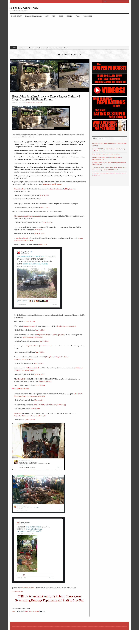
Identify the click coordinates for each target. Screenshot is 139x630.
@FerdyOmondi (50, 356)
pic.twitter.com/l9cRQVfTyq (56, 404)
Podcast (66, 47)
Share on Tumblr (34, 611)
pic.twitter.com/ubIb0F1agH (36, 416)
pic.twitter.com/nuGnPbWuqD (24, 370)
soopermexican (30, 102)
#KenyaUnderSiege (20, 216)
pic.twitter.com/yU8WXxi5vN (33, 337)
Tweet (13, 611)
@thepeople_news (58, 334)
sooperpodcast (22, 47)
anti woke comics (40, 47)
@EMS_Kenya (68, 189)
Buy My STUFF (16, 16)
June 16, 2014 (44, 195)
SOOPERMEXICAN (24, 7)
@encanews (38, 229)
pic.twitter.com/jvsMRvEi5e (36, 396)
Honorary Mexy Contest (33, 16)
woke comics (31, 47)
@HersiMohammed (45, 346)
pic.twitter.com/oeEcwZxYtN (66, 326)
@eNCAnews (78, 368)
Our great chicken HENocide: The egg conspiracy (105, 154)
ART (53, 16)
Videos (78, 16)
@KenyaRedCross (55, 189)
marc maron (59, 47)
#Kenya (80, 238)
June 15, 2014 (45, 207)
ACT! (47, 16)
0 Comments (39, 102)
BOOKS (69, 16)
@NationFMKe (21, 379)
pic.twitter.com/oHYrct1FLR (23, 240)
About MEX (88, 16)
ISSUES (61, 16)
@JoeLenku (18, 413)
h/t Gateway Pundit (17, 591)
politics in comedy (50, 47)
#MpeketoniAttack (20, 189)
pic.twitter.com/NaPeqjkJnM (23, 359)
